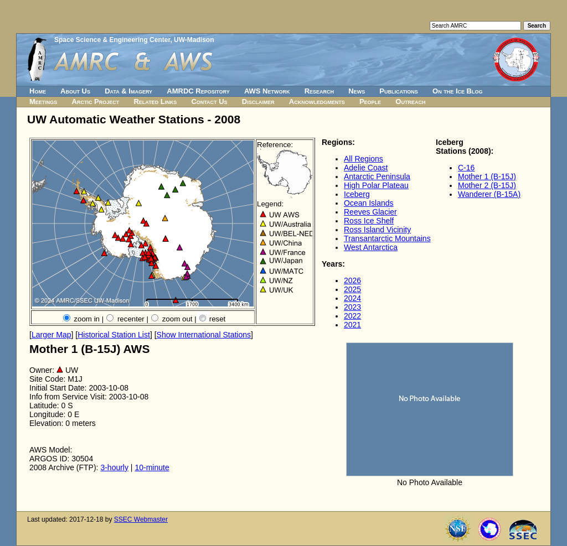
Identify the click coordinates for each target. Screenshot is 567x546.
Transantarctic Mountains (387, 238)
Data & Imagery (128, 91)
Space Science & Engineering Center (112, 40)
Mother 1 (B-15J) (487, 176)
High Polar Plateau (376, 185)
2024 (352, 298)
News (356, 91)
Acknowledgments (317, 101)
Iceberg (357, 194)
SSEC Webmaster (141, 519)
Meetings (43, 101)
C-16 (466, 167)
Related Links (155, 101)
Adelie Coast (366, 167)
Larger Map (51, 334)
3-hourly (114, 467)
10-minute (152, 467)
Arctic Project (96, 101)
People (370, 101)
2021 (352, 324)
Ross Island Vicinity (377, 229)
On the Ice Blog (457, 91)
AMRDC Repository (198, 91)
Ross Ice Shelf (369, 220)
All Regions (363, 158)
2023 (352, 307)
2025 (352, 289)
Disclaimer (258, 101)
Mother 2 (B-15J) (487, 185)
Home (37, 91)
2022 (352, 315)
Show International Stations (204, 334)
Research (319, 91)
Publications (398, 91)
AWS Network (267, 91)
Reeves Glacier (370, 211)
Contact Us (209, 101)
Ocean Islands (369, 203)
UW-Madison (194, 40)
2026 (352, 280)
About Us (75, 91)
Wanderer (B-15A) (489, 194)
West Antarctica (371, 247)
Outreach (410, 101)
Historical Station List (114, 334)
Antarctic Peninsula (377, 176)
